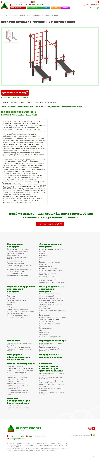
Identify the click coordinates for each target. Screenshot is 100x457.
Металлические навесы (16, 366)
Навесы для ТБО (13, 388)
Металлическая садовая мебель (20, 368)
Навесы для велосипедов (17, 377)
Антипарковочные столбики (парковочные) (50, 350)
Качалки (42, 251)
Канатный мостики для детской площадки (51, 385)
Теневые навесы (45, 266)
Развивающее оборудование (51, 268)
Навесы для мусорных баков (50, 337)
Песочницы (43, 260)
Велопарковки (45, 315)
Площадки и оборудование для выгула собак (18, 357)
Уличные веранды (46, 321)
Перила (10, 394)
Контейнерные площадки (17, 390)
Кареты (10, 304)
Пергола (42, 330)
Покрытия (13, 340)
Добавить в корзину (15, 92)
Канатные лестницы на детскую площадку (52, 389)
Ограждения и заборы (53, 340)
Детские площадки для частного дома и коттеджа (52, 279)
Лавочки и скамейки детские (51, 298)
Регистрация (94, 4)
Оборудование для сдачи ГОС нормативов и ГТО (19, 266)
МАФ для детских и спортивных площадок (51, 288)
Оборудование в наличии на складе (50, 355)
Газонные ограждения (48, 347)
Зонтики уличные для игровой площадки (50, 305)
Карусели (43, 255)
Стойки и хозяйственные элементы (53, 317)
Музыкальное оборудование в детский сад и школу (19, 316)
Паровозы (11, 296)
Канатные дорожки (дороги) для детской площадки (52, 381)
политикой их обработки (47, 450)
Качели (42, 253)
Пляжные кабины (46, 313)
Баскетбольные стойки (16, 271)
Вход (87, 4)
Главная (4, 15)
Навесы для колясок (15, 375)
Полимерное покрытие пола (18, 347)
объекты (45, 8)
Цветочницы (44, 332)
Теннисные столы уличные (17, 275)
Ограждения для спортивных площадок (50, 344)
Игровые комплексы (15, 313)
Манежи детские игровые (17, 309)
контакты (65, 8)
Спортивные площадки (17, 15)
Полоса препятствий (15, 263)
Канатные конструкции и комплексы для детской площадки (51, 367)
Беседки (42, 326)
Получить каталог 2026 (50, 223)
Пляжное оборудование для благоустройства (18, 400)
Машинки (11, 294)
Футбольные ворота (15, 273)
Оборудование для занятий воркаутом (43, 15)
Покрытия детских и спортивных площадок (20, 344)
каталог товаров (16, 8)
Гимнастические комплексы (18, 251)
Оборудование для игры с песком (53, 282)
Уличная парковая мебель (49, 294)
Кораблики (11, 302)
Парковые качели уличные (49, 323)
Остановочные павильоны (17, 392)
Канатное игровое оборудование (20, 311)
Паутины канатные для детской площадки (51, 374)
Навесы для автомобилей (17, 386)
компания (54, 8)
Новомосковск (6, 2)
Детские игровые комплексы (51, 249)
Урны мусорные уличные (49, 319)
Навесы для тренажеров (17, 379)
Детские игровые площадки (50, 245)
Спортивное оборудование (18, 249)
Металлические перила (16, 372)
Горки (41, 257)
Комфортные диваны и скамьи (51, 300)
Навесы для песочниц (15, 381)
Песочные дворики (46, 276)
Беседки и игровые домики (50, 262)
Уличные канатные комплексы (19, 269)
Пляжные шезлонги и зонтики (18, 408)
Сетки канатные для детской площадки (50, 377)
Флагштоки (43, 334)
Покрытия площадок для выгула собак (19, 350)
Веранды (42, 264)
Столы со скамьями (47, 302)
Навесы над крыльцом (16, 383)
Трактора (11, 298)
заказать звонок (32, 8)
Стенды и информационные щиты (53, 310)
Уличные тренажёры (15, 261)
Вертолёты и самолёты (16, 300)
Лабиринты (11, 307)
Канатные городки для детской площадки (51, 393)
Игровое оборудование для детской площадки (21, 288)
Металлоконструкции (21, 363)
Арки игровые (44, 308)
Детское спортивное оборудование (15, 254)
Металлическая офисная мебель (20, 370)
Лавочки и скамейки (47, 296)
